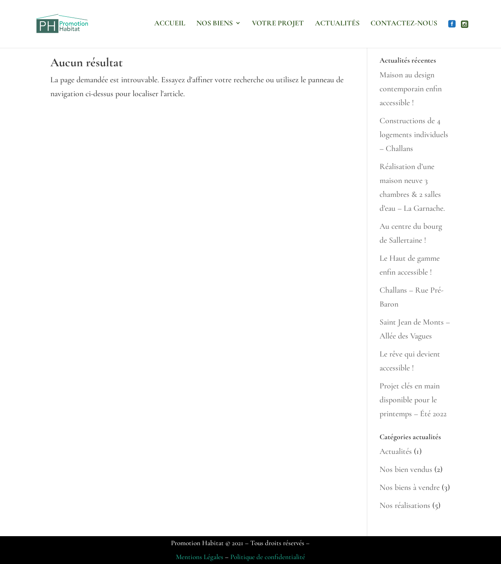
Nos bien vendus (406, 469)
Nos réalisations (405, 505)
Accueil (169, 23)
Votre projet (278, 23)
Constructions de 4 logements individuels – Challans (414, 134)
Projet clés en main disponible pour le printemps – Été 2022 (413, 400)
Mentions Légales (199, 557)
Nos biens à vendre (410, 487)
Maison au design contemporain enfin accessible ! (411, 89)
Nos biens (214, 23)
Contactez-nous (404, 23)
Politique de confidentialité (267, 557)
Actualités (337, 23)
